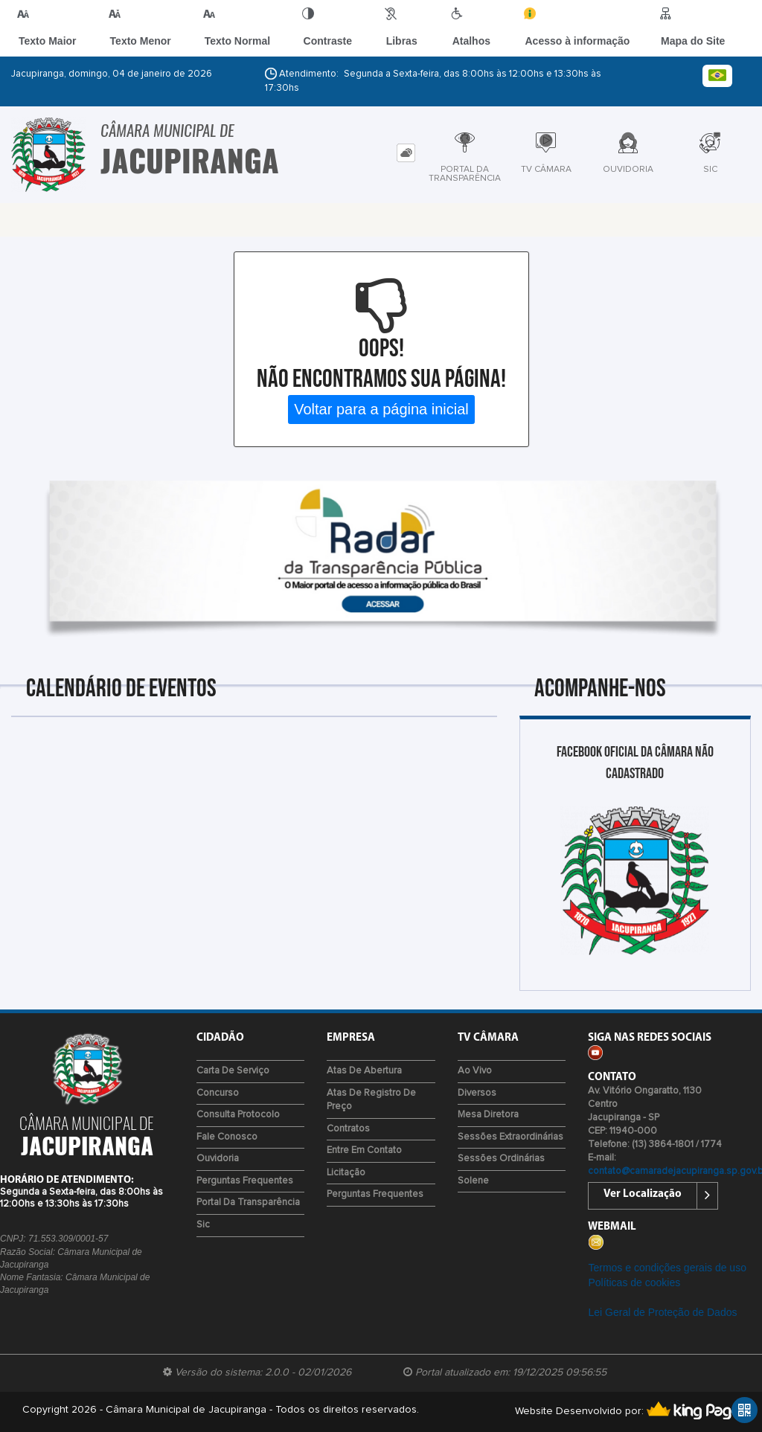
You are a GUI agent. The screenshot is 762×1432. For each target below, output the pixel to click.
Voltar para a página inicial (381, 409)
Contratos (348, 1129)
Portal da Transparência (248, 1202)
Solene (473, 1181)
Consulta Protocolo (238, 1115)
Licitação (346, 1173)
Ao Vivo (475, 1071)
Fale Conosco (226, 1137)
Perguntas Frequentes (244, 1181)
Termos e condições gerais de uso (667, 1268)
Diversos (477, 1093)
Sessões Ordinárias (501, 1158)
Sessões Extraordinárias (510, 1137)
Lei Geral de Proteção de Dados (662, 1312)
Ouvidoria (217, 1158)
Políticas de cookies (634, 1282)
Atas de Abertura (364, 1071)
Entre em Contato (364, 1150)
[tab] (406, 153)
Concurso (217, 1093)
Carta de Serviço (232, 1071)
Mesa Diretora (488, 1115)
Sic (203, 1225)
